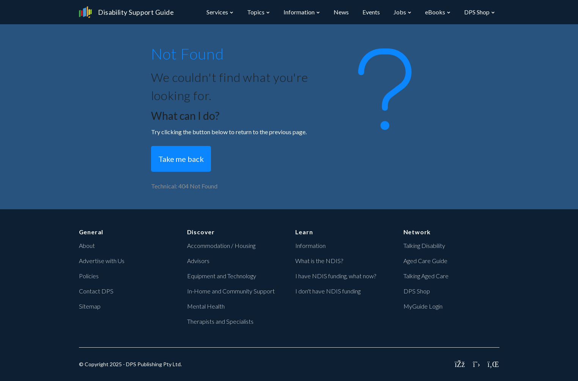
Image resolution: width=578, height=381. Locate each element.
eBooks (435, 12)
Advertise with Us (101, 260)
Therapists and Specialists (220, 321)
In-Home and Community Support (231, 291)
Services (217, 12)
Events (371, 12)
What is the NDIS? (319, 260)
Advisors (198, 260)
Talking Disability (424, 245)
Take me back (181, 158)
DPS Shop (477, 12)
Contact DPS (96, 291)
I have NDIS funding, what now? (335, 275)
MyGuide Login (423, 306)
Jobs (400, 12)
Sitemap (90, 306)
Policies (89, 275)
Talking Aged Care (426, 275)
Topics (256, 12)
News (341, 12)
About (87, 245)
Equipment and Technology (221, 275)
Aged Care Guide (425, 260)
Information (299, 12)
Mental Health (206, 306)
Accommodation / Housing (221, 245)
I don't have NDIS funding (328, 291)
